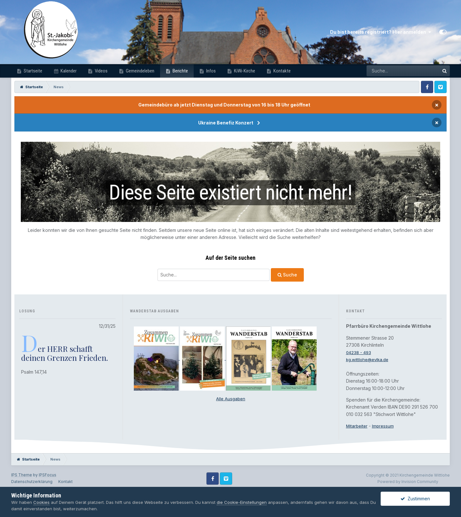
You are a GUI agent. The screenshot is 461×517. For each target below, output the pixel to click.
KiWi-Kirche (244, 71)
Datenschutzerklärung (32, 481)
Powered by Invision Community (407, 481)
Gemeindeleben (139, 71)
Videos (101, 71)
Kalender (68, 71)
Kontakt (65, 481)
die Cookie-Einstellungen (242, 502)
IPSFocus (47, 474)
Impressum (384, 425)
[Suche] (214, 275)
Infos (210, 71)
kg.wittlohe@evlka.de (369, 359)
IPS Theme (21, 474)
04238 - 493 (359, 352)
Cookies (41, 502)
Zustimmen (415, 498)
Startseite (32, 71)
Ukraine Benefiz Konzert (225, 122)
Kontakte (281, 71)
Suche (287, 274)
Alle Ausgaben (230, 398)
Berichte (180, 71)
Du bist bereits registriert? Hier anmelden (380, 32)
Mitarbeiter (357, 425)
